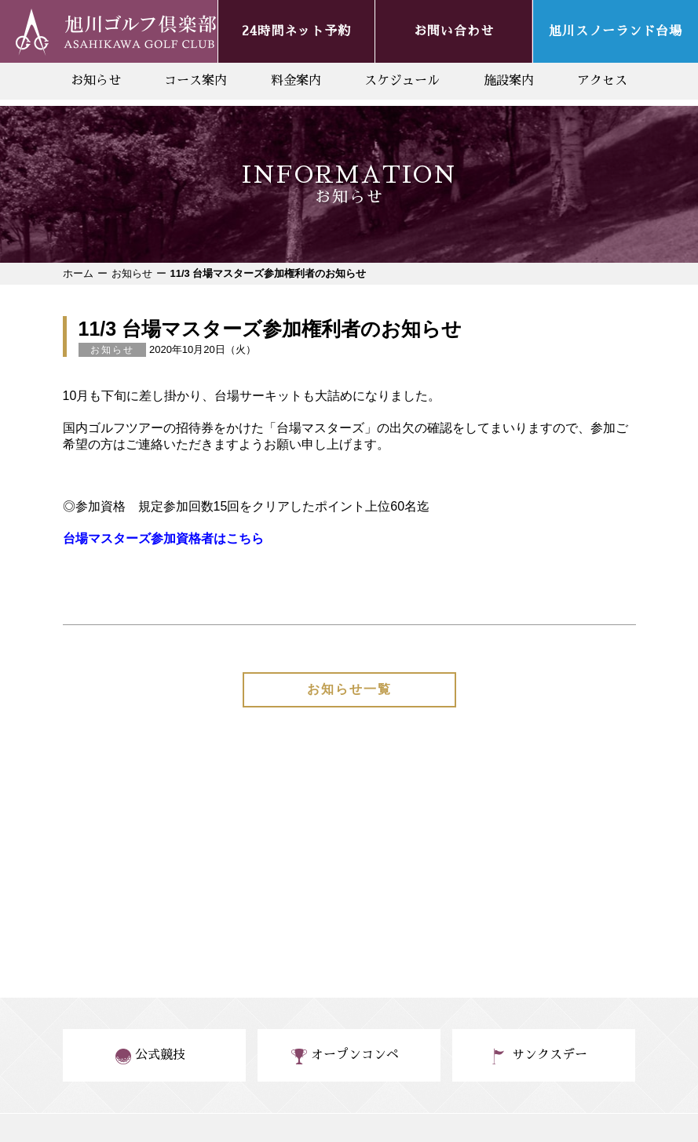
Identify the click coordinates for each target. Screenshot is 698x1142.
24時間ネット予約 (296, 31)
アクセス (602, 81)
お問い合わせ (454, 31)
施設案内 (509, 81)
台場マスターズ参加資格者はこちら (163, 538)
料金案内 (296, 81)
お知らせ (96, 81)
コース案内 (195, 81)
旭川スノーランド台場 (615, 31)
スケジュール (402, 81)
